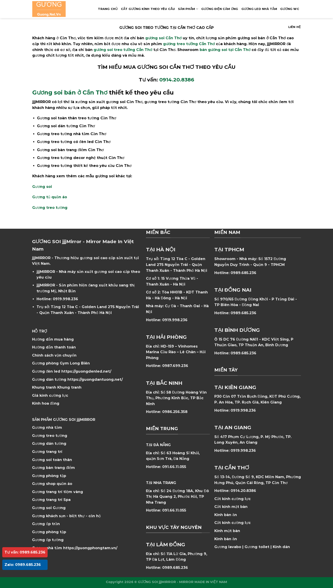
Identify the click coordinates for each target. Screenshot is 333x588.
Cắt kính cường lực (232, 499)
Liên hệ (294, 27)
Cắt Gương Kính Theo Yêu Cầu (148, 9)
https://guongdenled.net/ (86, 371)
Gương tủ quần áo (49, 197)
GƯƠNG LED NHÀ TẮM (259, 9)
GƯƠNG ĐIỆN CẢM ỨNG (219, 9)
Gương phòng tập (49, 532)
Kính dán (281, 547)
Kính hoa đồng (46, 403)
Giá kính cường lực (50, 395)
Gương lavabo (227, 547)
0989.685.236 (175, 567)
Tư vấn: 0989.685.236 (25, 552)
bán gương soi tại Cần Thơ (225, 50)
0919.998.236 (65, 299)
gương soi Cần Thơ (163, 38)
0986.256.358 (174, 412)
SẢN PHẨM (188, 9)
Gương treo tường (49, 207)
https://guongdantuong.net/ (95, 379)
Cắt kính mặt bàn (230, 507)
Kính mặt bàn (227, 531)
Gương (59, 508)
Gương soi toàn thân (52, 460)
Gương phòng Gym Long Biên (61, 363)
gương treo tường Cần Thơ (189, 44)
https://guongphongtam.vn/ (90, 548)
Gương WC (289, 9)
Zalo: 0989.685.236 (23, 565)
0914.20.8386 (176, 79)
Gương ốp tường (48, 540)
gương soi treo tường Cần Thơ (123, 50)
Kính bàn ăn (225, 515)
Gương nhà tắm (47, 427)
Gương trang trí (47, 452)
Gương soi (42, 186)
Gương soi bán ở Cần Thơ (69, 92)
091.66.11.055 (174, 467)
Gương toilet (257, 547)
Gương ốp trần (46, 524)
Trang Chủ (108, 9)
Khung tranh (69, 387)
